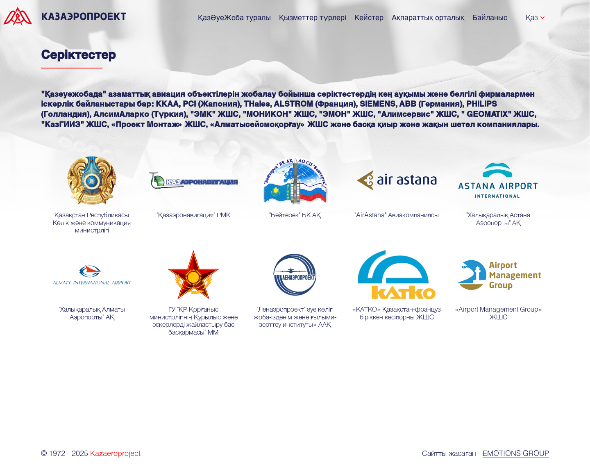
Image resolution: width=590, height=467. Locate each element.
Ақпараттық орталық (428, 17)
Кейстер (369, 17)
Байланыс (489, 17)
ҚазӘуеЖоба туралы (234, 17)
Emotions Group (516, 453)
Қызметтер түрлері (312, 17)
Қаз (532, 17)
